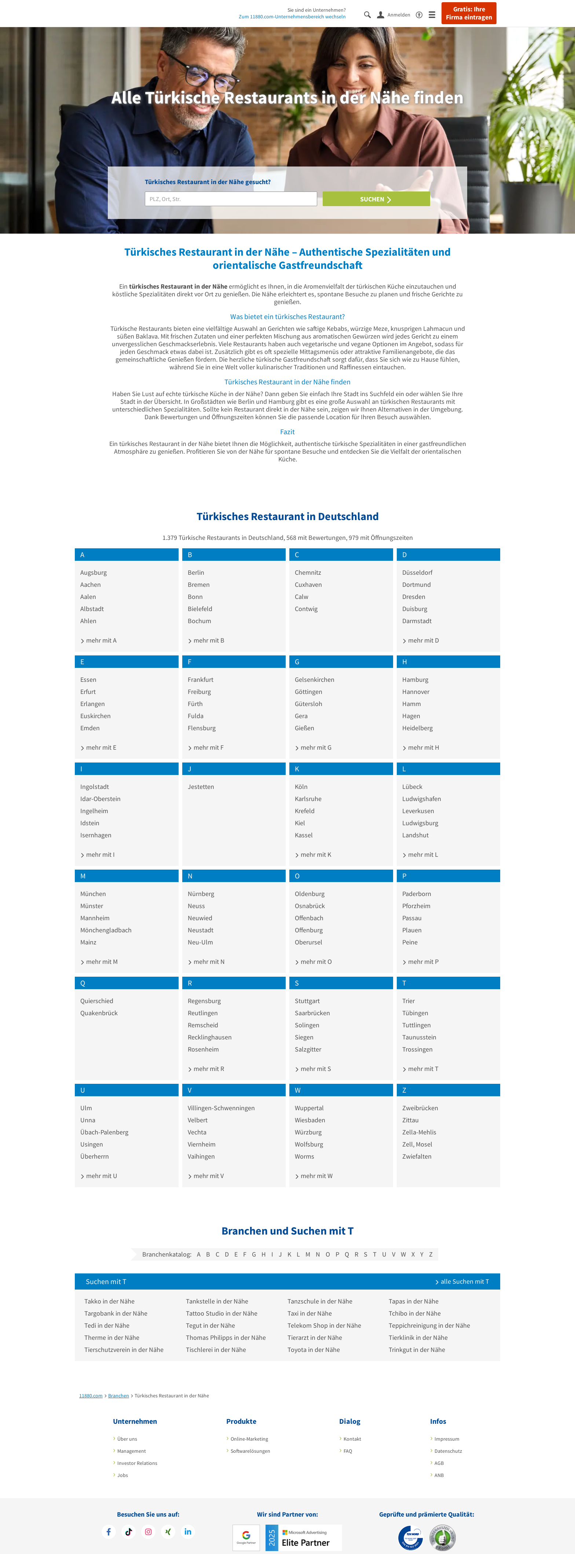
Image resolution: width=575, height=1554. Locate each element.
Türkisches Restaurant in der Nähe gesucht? (208, 182)
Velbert (198, 1110)
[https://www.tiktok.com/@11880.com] (128, 1523)
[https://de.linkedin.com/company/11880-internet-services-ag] (188, 1523)
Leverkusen (418, 801)
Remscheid (203, 1015)
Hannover (415, 681)
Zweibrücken (420, 1098)
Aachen (90, 574)
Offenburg (309, 920)
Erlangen (92, 694)
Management (131, 1441)
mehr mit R (206, 1058)
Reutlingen (203, 1003)
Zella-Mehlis (419, 1122)
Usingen (91, 1134)
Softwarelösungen (250, 1441)
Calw (301, 586)
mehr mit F (206, 737)
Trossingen (417, 1039)
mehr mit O (313, 951)
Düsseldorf (417, 562)
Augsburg (93, 562)
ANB (439, 1465)
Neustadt (200, 920)
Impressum (447, 1429)
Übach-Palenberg (104, 1122)
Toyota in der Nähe (315, 1339)
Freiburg (199, 681)
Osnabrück (310, 896)
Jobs (122, 1465)
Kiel (300, 813)
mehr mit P (420, 951)
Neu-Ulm (200, 932)
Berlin (196, 562)
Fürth (195, 694)
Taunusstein (419, 1027)
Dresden (413, 586)
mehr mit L (420, 844)
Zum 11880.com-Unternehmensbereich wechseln (292, 16)
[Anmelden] (396, 14)
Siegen (304, 1027)
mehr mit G (313, 737)
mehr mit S (313, 1058)
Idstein (89, 813)
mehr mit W (314, 1166)
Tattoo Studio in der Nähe (223, 1303)
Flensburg (202, 718)
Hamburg (415, 669)
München (93, 884)
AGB (439, 1453)
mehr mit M (99, 951)
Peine (410, 932)
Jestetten (201, 776)
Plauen (412, 920)
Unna (87, 1110)
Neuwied (200, 908)
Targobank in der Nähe (117, 1303)
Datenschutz (448, 1441)
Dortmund (416, 574)
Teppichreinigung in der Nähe (431, 1315)
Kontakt (352, 1429)
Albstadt (92, 599)
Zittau (410, 1110)
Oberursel (308, 932)
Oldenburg (310, 884)
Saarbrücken (312, 1003)
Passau (412, 908)
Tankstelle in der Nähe (218, 1291)
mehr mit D (420, 630)
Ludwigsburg (420, 813)
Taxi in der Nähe (311, 1303)
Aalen (88, 586)
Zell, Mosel (417, 1134)
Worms (304, 1146)
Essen (88, 669)
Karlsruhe (308, 789)
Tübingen (415, 1003)
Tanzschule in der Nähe (321, 1291)
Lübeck (412, 776)
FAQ (348, 1441)
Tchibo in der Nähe (417, 1303)
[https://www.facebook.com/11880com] (109, 1523)
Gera (301, 706)
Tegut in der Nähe (212, 1315)
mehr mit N (206, 951)
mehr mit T (420, 1058)
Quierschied (96, 991)
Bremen (199, 574)
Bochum (199, 611)
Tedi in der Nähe (108, 1315)
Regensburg (204, 991)
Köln (301, 776)
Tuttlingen (416, 1015)
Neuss (196, 896)
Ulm (86, 1098)
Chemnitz (308, 562)
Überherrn (94, 1146)
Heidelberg (417, 718)
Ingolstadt (94, 776)
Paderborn (416, 884)
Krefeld (305, 801)
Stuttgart (307, 991)
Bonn (195, 586)
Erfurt (88, 681)
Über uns (127, 1429)
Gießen (304, 718)
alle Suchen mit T (462, 1271)
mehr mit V (206, 1166)
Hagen (411, 706)
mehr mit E (98, 737)
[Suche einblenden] (370, 14)
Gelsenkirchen (314, 669)
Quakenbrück (99, 1003)
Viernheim (202, 1134)
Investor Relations (137, 1453)
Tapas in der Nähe (415, 1291)
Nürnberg (201, 884)
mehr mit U (98, 1166)
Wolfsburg (309, 1134)
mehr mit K (313, 844)
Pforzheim (416, 896)
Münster (91, 896)
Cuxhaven (308, 574)
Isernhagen (95, 825)
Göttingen (308, 681)
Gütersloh (308, 694)
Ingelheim (94, 801)
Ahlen (88, 611)
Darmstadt (417, 611)
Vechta (197, 1122)
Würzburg (308, 1122)
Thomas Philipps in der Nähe (227, 1327)
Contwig (306, 599)
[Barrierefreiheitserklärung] (422, 14)
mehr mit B (206, 630)
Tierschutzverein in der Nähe (125, 1339)
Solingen (307, 1015)
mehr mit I (97, 844)
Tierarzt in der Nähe (316, 1327)
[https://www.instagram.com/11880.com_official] (148, 1523)
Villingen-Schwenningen (221, 1098)
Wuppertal (309, 1098)
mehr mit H (420, 737)
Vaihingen (201, 1146)
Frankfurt (200, 669)
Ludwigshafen (421, 789)
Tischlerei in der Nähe (217, 1339)
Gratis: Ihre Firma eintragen (469, 13)
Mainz (88, 932)
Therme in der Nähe (113, 1327)
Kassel (304, 825)
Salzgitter (308, 1039)
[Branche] (231, 198)
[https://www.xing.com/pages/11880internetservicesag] (168, 1523)
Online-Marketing (249, 1429)
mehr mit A (98, 630)
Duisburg (414, 599)
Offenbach (309, 908)
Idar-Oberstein (100, 789)
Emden (90, 718)
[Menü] (435, 14)
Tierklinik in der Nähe (420, 1327)
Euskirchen (95, 706)
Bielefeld (200, 599)
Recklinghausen (210, 1027)
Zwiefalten (417, 1146)
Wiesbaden (310, 1110)
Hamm (411, 694)
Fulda (196, 706)
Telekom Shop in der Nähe (326, 1315)
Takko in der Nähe (111, 1291)
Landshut (415, 825)
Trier (408, 991)
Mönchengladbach (106, 920)
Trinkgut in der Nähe (419, 1339)
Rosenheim (203, 1039)
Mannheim (95, 908)
